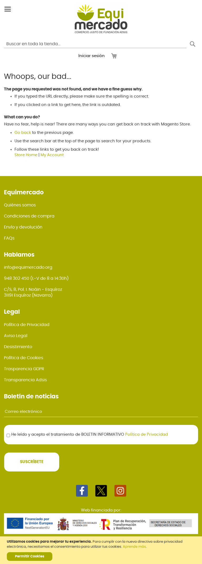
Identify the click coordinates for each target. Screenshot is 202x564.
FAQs (9, 238)
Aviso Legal (15, 336)
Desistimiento (18, 347)
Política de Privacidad (26, 325)
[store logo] (101, 18)
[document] (101, 550)
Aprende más (134, 546)
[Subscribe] (31, 462)
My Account (52, 155)
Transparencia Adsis (25, 380)
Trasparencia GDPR (24, 369)
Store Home (25, 155)
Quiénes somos (20, 205)
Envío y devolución (23, 227)
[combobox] (95, 44)
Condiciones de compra (29, 216)
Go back (22, 133)
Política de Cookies (23, 358)
